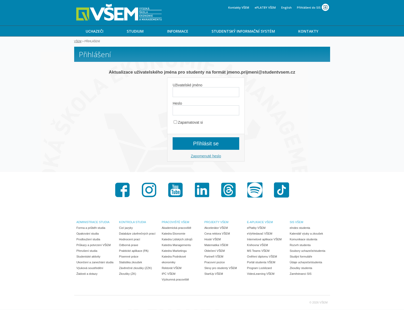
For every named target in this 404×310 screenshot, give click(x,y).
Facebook (122, 190)
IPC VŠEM (168, 274)
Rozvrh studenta (300, 245)
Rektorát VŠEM (171, 268)
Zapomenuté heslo (206, 156)
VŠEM (77, 41)
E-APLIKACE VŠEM (260, 222)
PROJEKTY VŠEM (216, 222)
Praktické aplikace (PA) (134, 251)
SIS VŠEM (296, 222)
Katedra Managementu (176, 245)
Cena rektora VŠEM (217, 234)
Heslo (177, 104)
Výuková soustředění (90, 268)
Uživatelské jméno (187, 86)
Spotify (254, 190)
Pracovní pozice (214, 262)
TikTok (281, 190)
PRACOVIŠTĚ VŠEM (175, 222)
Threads (228, 190)
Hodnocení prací (129, 239)
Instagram (149, 190)
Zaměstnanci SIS (301, 274)
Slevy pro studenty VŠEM (220, 268)
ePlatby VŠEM (256, 228)
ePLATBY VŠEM (265, 7)
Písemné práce (128, 257)
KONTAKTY (308, 31)
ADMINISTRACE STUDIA (93, 222)
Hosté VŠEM (212, 239)
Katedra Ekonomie (173, 234)
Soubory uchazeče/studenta (307, 251)
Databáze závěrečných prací (137, 234)
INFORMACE (177, 31)
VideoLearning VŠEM (260, 274)
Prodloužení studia (88, 239)
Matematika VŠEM (216, 245)
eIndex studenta (300, 228)
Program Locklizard (259, 268)
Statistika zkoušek (130, 262)
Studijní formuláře (301, 257)
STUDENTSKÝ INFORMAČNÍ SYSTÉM (243, 31)
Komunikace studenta (303, 239)
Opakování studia (88, 234)
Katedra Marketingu (174, 251)
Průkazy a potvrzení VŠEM (94, 245)
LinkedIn (202, 190)
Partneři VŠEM (214, 257)
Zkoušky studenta (301, 268)
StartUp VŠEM (213, 274)
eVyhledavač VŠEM (259, 234)
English (286, 7)
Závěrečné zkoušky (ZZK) (135, 268)
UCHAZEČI (94, 31)
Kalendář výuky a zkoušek (306, 234)
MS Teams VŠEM (258, 251)
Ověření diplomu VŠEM (262, 257)
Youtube (175, 190)
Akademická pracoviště (176, 228)
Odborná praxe (128, 245)
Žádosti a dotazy (87, 274)
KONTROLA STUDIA (132, 222)
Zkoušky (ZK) (127, 274)
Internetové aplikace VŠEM (264, 239)
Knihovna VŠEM (257, 245)
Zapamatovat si (188, 123)
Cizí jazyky (126, 228)
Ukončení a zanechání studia (95, 262)
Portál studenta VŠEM (261, 262)
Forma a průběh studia (91, 228)
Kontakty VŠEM (238, 7)
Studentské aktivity (89, 257)
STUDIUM (135, 31)
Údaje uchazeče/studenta (306, 262)
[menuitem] (94, 31)
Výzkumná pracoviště (175, 280)
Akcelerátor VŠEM (216, 228)
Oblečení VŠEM (214, 251)
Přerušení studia (87, 251)
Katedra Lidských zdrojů (177, 239)
